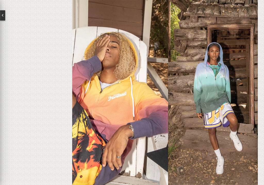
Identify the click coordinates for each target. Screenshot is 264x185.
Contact (36, 117)
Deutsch (49, 15)
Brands (36, 100)
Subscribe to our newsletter (30, 138)
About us (36, 84)
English (23, 15)
